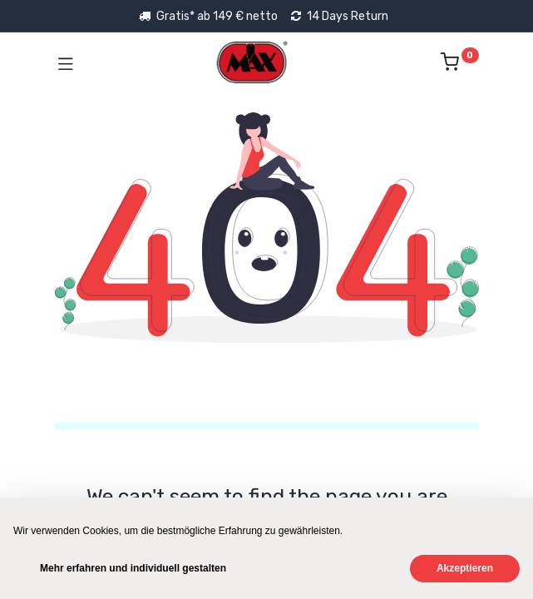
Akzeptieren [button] (465, 568)
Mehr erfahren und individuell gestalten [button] (133, 568)
